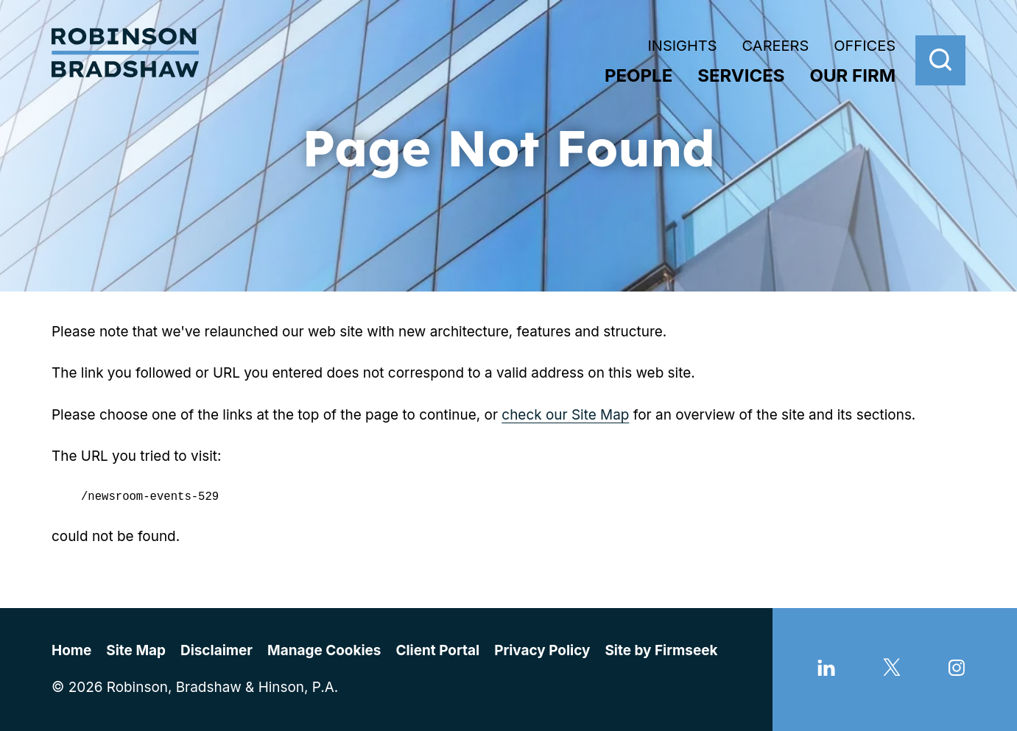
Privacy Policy (542, 650)
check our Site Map (565, 414)
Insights (682, 45)
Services (740, 75)
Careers (775, 45)
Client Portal (437, 650)
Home (71, 650)
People (638, 75)
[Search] (940, 60)
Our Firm (852, 75)
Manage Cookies (324, 650)
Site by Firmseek (661, 650)
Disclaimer (216, 650)
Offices (864, 45)
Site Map (136, 650)
